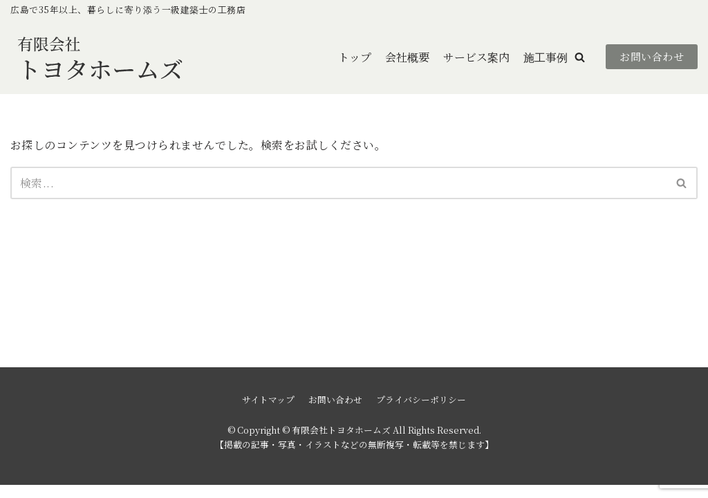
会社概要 (407, 57)
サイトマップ (268, 412)
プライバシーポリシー (421, 412)
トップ (354, 57)
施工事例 (545, 57)
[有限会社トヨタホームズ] (100, 57)
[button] (580, 57)
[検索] (338, 183)
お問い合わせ (652, 57)
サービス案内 (476, 57)
